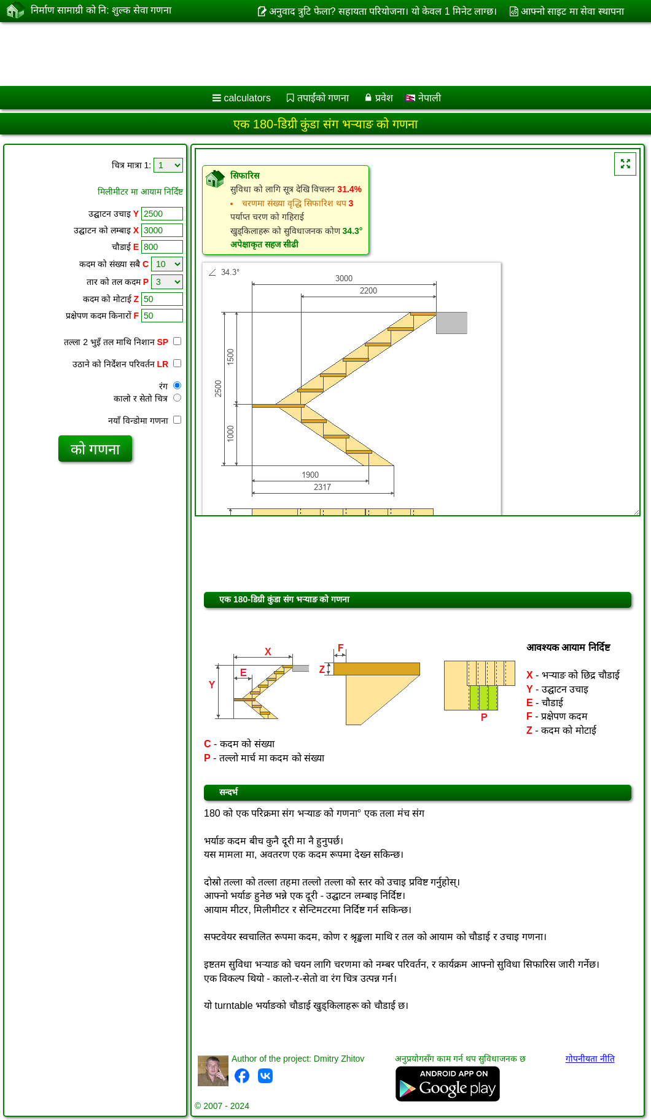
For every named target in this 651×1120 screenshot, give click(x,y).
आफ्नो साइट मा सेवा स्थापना (572, 11)
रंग (170, 386)
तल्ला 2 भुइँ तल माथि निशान (122, 342)
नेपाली (422, 98)
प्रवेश (384, 98)
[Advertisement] (313, 54)
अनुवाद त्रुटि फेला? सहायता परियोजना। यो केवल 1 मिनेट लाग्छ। (383, 11)
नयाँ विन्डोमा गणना (144, 421)
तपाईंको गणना (323, 98)
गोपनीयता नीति (590, 1059)
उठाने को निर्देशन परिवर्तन (126, 364)
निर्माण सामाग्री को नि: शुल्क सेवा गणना (101, 10)
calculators (247, 98)
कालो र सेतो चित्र (147, 398)
